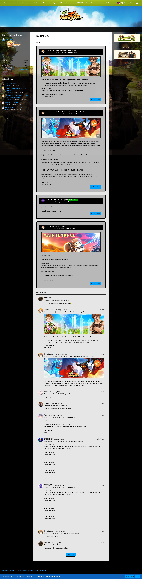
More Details (130, 576)
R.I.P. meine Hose (10, 83)
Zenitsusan (8, 92)
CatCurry (48, 485)
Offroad (7, 85)
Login (131, 3)
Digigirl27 (48, 439)
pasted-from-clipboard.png (49, 207)
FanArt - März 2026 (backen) (14, 107)
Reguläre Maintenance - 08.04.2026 (56, 226)
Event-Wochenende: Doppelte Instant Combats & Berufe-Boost (65, 112)
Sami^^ (47, 403)
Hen (6, 104)
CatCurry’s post (52, 441)
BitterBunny (24, 70)
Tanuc (7, 109)
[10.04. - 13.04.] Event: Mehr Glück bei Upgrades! (61, 50)
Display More (71, 554)
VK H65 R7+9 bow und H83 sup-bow (57, 199)
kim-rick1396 (49, 202)
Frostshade (9, 39)
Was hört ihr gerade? (11, 102)
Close (137, 576)
